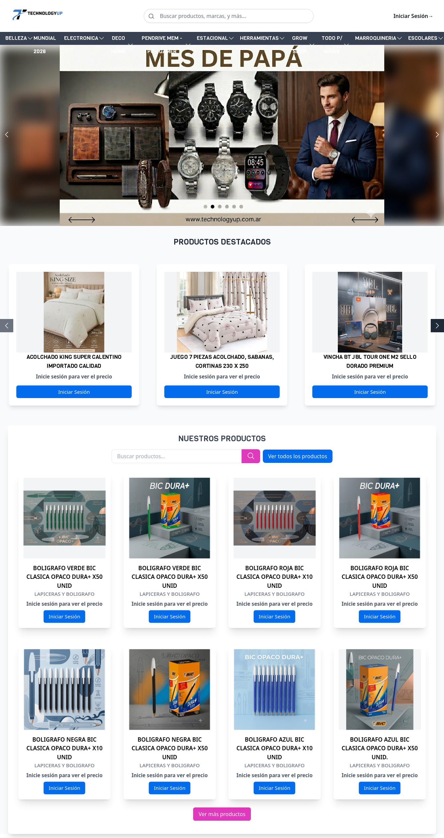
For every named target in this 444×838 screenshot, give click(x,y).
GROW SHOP (299, 45)
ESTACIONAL (212, 38)
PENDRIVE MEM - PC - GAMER (162, 45)
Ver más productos (221, 814)
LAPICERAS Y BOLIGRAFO (65, 593)
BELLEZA (16, 38)
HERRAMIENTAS (259, 38)
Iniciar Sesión (413, 16)
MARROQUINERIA (375, 38)
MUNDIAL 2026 (45, 40)
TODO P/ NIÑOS (332, 45)
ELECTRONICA (81, 38)
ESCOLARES (422, 38)
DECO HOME (118, 45)
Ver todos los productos (297, 456)
